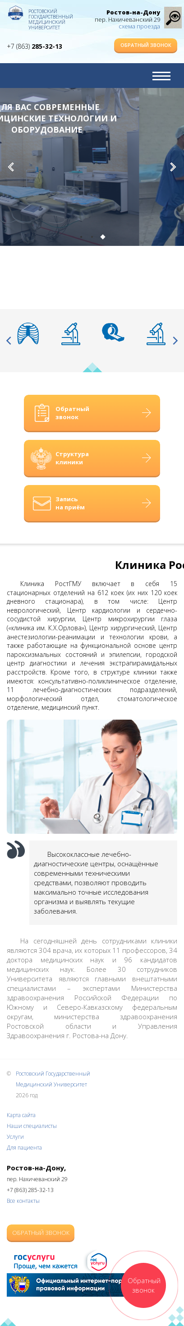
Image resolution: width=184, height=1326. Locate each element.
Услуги (15, 1137)
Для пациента (24, 1147)
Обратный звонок (145, 45)
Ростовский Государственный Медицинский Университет (50, 16)
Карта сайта (21, 1115)
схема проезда (139, 26)
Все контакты (23, 1201)
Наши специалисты (32, 1126)
